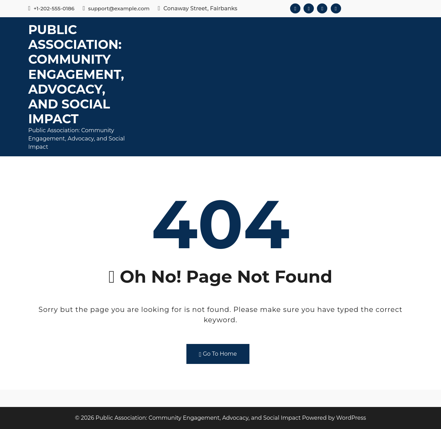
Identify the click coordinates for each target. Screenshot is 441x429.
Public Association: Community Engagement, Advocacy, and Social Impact (76, 74)
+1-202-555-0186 (51, 8)
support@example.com (116, 8)
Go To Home (218, 354)
